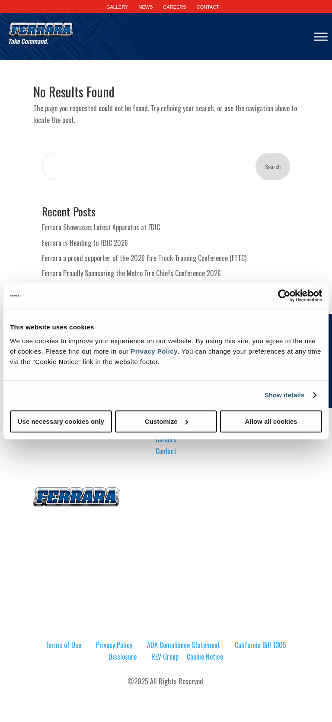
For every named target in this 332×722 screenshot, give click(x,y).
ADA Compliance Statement (183, 645)
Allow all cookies (271, 421)
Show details (285, 395)
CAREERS (174, 7)
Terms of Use (63, 645)
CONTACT (208, 7)
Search (273, 166)
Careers (166, 439)
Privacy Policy (154, 351)
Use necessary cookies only (61, 421)
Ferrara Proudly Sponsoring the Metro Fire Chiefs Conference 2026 (131, 273)
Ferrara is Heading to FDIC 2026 (85, 243)
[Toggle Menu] (321, 36)
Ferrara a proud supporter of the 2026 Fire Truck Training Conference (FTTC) (144, 258)
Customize (166, 421)
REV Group (165, 656)
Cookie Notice (205, 656)
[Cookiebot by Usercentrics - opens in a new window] (284, 295)
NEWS (146, 7)
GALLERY (117, 7)
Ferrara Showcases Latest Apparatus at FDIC (101, 227)
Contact (166, 451)
